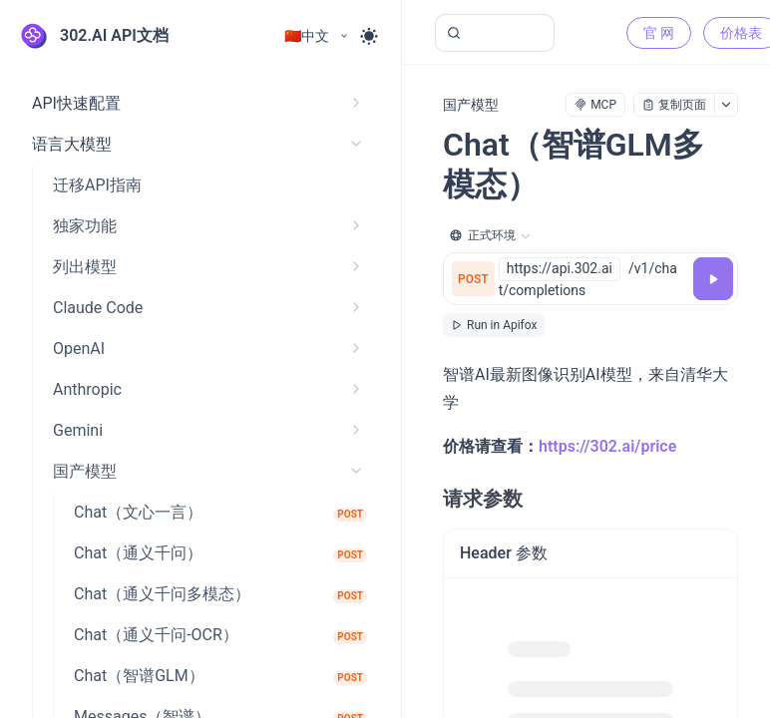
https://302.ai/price (607, 446)
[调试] (713, 278)
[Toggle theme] (369, 36)
